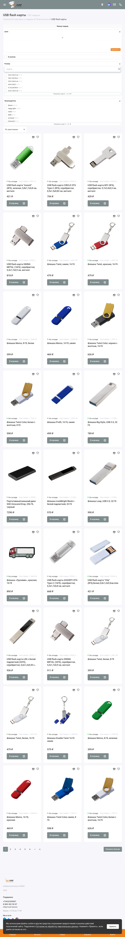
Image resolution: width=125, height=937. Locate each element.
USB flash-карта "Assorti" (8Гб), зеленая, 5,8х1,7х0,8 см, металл (22, 188)
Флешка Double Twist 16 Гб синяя (60, 739)
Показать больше (113, 849)
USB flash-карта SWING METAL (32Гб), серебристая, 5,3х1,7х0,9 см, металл (61, 662)
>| (39, 849)
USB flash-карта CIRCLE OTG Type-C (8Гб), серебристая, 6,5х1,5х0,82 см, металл (61, 188)
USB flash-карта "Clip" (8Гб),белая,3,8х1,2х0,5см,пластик (103, 581)
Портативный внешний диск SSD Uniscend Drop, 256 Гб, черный (21, 504)
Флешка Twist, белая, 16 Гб (20, 738)
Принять (112, 927)
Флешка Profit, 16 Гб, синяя (61, 422)
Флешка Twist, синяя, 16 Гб (61, 264)
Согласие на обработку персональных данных (57, 926)
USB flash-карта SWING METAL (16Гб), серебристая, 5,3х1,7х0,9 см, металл (21, 267)
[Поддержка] (120, 4)
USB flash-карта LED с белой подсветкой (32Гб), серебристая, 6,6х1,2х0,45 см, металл (22, 662)
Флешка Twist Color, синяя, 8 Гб (61, 818)
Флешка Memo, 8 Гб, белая (20, 343)
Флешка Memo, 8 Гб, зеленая (102, 738)
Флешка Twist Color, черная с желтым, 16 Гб (102, 344)
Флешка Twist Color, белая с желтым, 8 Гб (21, 423)
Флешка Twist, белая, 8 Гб (101, 659)
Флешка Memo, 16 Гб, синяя (61, 343)
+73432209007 (9, 901)
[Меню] (4, 4)
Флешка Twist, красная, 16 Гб (103, 264)
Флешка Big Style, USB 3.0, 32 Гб (102, 423)
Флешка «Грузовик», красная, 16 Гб (22, 581)
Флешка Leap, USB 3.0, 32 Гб (102, 501)
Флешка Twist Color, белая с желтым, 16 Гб (102, 818)
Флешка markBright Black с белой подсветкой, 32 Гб (60, 502)
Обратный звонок (10, 907)
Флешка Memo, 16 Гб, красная (18, 818)
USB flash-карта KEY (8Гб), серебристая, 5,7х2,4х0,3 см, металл (102, 188)
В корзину (17, 203)
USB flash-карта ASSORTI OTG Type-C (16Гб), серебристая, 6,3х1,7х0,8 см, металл (62, 583)
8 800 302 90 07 (10, 904)
